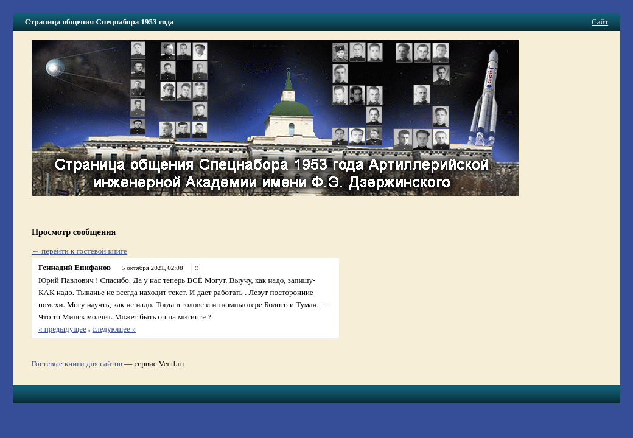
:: (197, 268)
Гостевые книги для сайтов (77, 363)
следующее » (114, 328)
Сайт (600, 21)
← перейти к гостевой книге (79, 250)
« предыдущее (62, 328)
